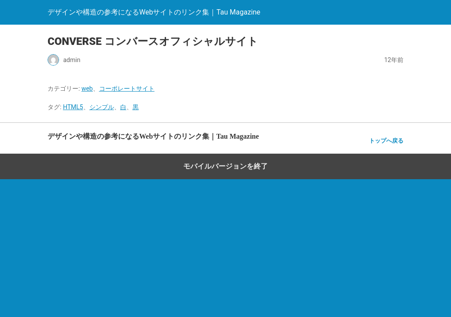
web (87, 88)
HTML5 (73, 107)
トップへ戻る (386, 140)
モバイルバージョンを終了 (225, 166)
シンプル (101, 107)
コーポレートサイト (127, 88)
